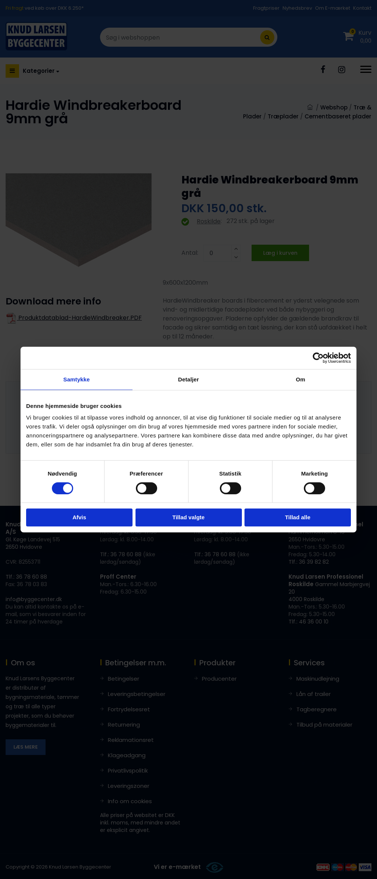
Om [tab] (300, 379)
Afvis (79, 517)
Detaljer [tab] (188, 379)
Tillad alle (297, 517)
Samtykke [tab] (76, 379)
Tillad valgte (188, 517)
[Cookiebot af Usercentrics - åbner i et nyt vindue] (318, 357)
